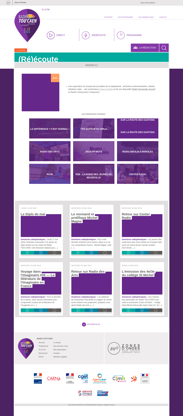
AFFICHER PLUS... (91, 324)
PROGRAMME (129, 35)
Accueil (42, 342)
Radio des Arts (49, 151)
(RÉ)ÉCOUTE (94, 35)
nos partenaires (125, 17)
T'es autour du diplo (93, 129)
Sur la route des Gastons (138, 132)
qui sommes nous (146, 17)
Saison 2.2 (91, 65)
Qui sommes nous (60, 346)
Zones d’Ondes (106, 89)
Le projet (56, 342)
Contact (56, 353)
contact (163, 17)
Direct (41, 357)
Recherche (43, 353)
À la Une (42, 350)
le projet (108, 17)
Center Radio (137, 174)
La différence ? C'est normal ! (49, 129)
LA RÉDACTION (144, 47)
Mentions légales (60, 357)
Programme (43, 346)
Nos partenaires (59, 350)
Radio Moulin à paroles (137, 151)
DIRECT (56, 35)
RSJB (50, 174)
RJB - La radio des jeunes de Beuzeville (94, 176)
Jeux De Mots (93, 151)
